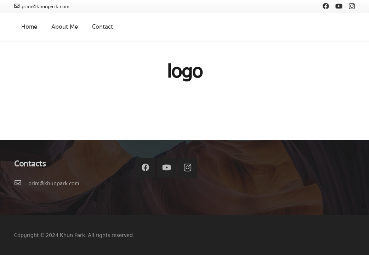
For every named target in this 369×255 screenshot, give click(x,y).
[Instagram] (352, 6)
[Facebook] (326, 6)
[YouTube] (338, 6)
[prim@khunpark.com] (21, 183)
